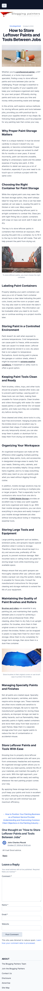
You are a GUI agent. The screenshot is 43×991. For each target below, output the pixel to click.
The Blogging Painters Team (14, 964)
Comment (7, 876)
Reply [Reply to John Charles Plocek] (5, 856)
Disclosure (6, 978)
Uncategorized (15, 26)
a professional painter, (25, 72)
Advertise (6, 983)
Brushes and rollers (10, 608)
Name (5, 905)
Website (5, 924)
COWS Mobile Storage (19, 498)
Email (5, 914)
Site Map (6, 988)
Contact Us (7, 973)
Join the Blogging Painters (13, 968)
